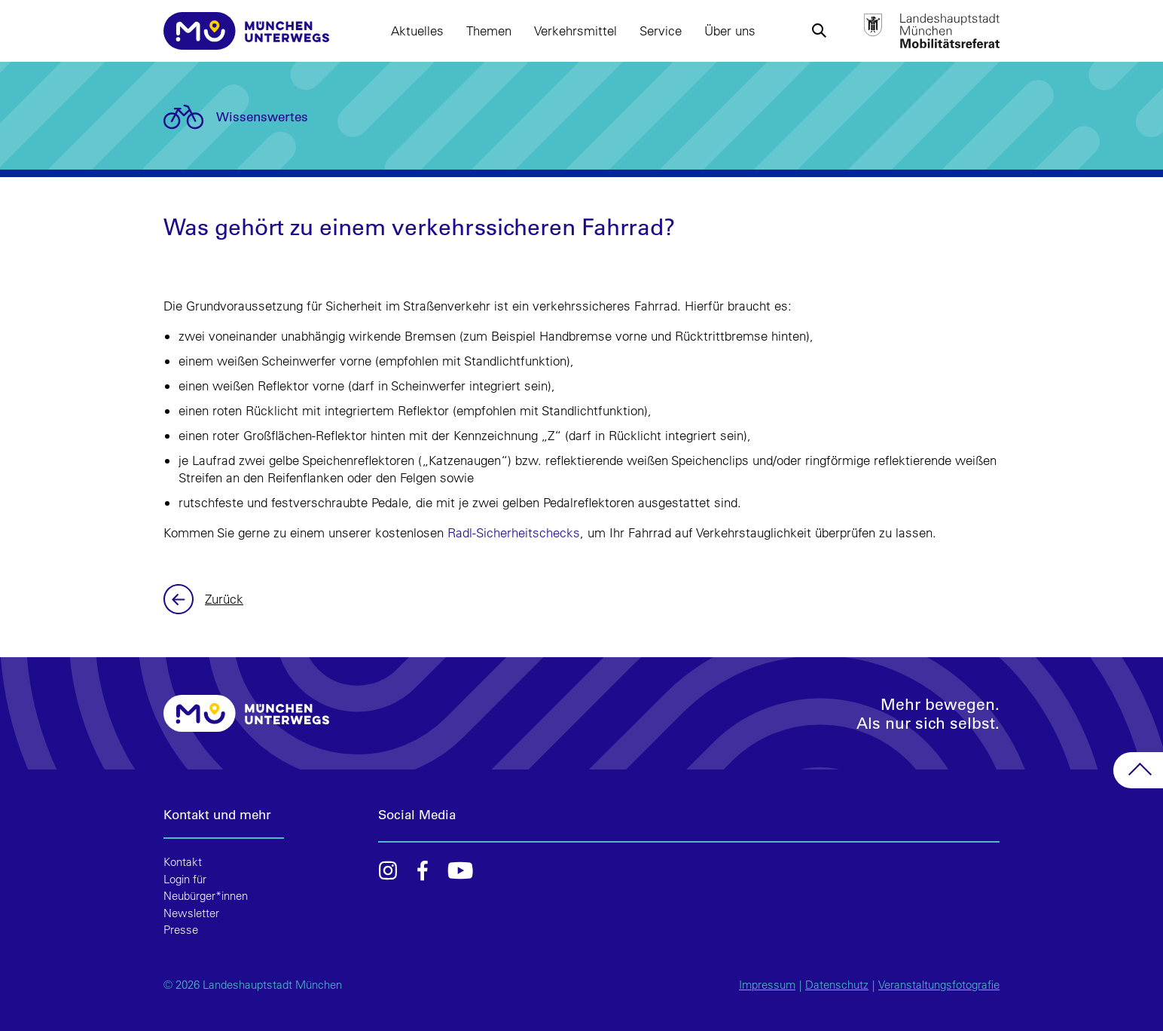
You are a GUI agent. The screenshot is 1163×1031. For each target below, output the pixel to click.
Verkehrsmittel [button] (575, 30)
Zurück (180, 599)
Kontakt (182, 862)
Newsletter (191, 913)
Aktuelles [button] (417, 30)
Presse (180, 929)
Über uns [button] (729, 30)
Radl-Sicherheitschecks (513, 532)
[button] (819, 31)
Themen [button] (488, 30)
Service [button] (660, 30)
